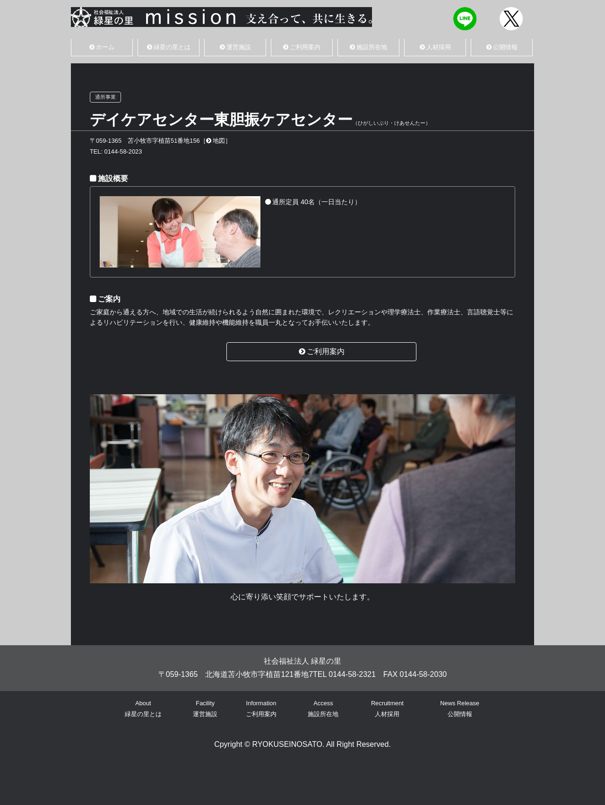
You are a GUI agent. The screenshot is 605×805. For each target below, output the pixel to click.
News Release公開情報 (459, 708)
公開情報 (502, 47)
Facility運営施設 (205, 708)
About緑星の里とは (143, 708)
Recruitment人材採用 (387, 708)
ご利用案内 (301, 47)
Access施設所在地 (323, 708)
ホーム (101, 47)
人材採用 (435, 47)
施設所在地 (368, 47)
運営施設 (235, 47)
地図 (215, 140)
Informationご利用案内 (261, 708)
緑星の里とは (168, 47)
